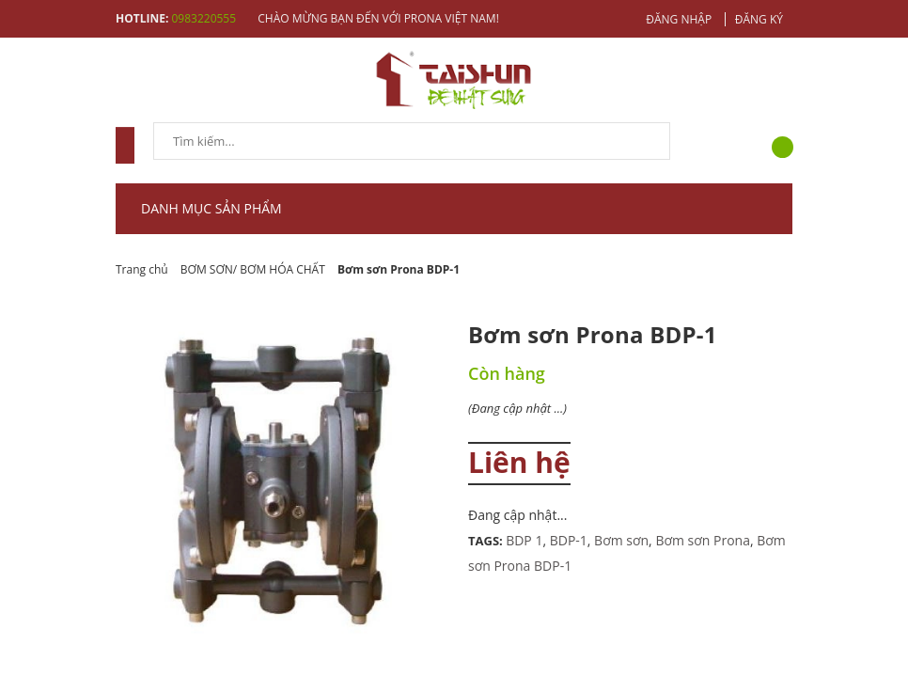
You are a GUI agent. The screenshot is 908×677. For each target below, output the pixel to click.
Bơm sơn (621, 540)
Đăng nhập (679, 19)
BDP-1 (568, 540)
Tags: (487, 540)
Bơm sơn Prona (702, 540)
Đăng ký (759, 19)
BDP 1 (524, 540)
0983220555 (203, 18)
